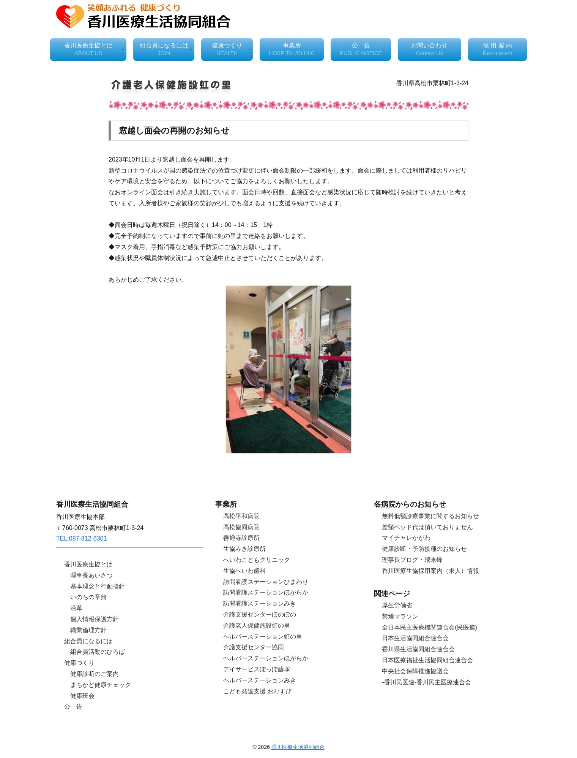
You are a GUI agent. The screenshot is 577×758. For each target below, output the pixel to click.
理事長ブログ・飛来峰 (412, 560)
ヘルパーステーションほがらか (265, 658)
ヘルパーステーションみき (259, 680)
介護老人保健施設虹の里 (256, 625)
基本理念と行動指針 (97, 586)
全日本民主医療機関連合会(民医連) (429, 627)
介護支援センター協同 (253, 647)
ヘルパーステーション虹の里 (262, 636)
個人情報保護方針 (94, 619)
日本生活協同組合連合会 (415, 638)
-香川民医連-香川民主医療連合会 (426, 682)
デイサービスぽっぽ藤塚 (256, 669)
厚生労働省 (397, 605)
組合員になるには (88, 641)
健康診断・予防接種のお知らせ (424, 549)
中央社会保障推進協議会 (415, 671)
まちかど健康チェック (100, 685)
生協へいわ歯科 (244, 571)
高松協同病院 (241, 527)
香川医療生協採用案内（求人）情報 (430, 571)
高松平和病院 (241, 516)
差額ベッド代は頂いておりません (427, 527)
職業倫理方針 (88, 630)
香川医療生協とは (88, 564)
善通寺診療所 (241, 537)
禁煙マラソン (400, 616)
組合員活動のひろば (97, 652)
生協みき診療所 (244, 549)
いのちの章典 (88, 597)
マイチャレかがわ (406, 537)
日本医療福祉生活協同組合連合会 (427, 660)
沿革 (76, 608)
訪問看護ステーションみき (259, 603)
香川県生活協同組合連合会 (418, 649)
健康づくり (79, 663)
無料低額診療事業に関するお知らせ (430, 516)
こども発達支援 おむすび (257, 691)
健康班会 (82, 696)
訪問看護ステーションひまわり (265, 582)
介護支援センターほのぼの (259, 614)
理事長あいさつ (91, 575)
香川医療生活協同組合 (298, 747)
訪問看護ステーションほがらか (265, 592)
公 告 (73, 706)
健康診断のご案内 (94, 674)
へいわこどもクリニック (256, 560)
